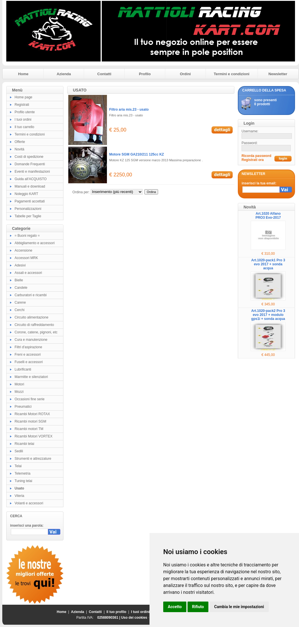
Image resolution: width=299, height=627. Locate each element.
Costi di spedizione (29, 157)
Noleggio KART (26, 194)
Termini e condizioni (232, 74)
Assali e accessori (28, 273)
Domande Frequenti (30, 164)
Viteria (19, 496)
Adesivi (20, 265)
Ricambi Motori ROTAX (32, 414)
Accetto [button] (175, 606)
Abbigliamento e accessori (35, 243)
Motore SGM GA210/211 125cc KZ (136, 154)
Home (23, 74)
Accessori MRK (26, 258)
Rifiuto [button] (198, 606)
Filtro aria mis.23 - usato (129, 110)
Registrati (22, 105)
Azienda (64, 74)
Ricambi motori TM (29, 429)
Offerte (20, 142)
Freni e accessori (28, 355)
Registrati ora (253, 160)
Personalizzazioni (28, 209)
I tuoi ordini (23, 120)
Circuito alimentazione (31, 317)
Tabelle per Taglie (28, 216)
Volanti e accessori (29, 503)
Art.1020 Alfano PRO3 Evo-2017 (268, 216)
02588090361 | (109, 618)
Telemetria (22, 473)
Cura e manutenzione (31, 340)
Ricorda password (256, 156)
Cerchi (20, 310)
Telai (18, 466)
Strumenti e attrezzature (33, 459)
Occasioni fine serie (30, 399)
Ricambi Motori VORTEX (33, 436)
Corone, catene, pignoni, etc (36, 332)
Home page (23, 97)
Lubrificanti (23, 369)
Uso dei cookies (134, 618)
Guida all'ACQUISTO (31, 179)
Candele (21, 288)
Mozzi (19, 392)
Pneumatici (23, 407)
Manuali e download (30, 186)
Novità (19, 149)
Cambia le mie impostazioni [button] (239, 606)
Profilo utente (25, 112)
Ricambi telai (24, 444)
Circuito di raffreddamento (34, 325)
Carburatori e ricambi (31, 295)
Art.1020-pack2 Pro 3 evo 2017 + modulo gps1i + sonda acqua (268, 315)
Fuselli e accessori (29, 362)
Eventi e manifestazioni (32, 172)
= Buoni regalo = (27, 236)
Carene (20, 302)
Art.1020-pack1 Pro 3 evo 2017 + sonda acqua (268, 264)
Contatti (104, 74)
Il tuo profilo (116, 612)
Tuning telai (23, 481)
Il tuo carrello (24, 127)
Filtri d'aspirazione (28, 347)
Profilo (145, 74)
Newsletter (277, 74)
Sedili (19, 451)
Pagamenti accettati (30, 201)
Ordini (185, 74)
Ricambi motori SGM (30, 421)
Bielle (19, 280)
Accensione (23, 250)
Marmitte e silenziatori (31, 377)
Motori (19, 384)
